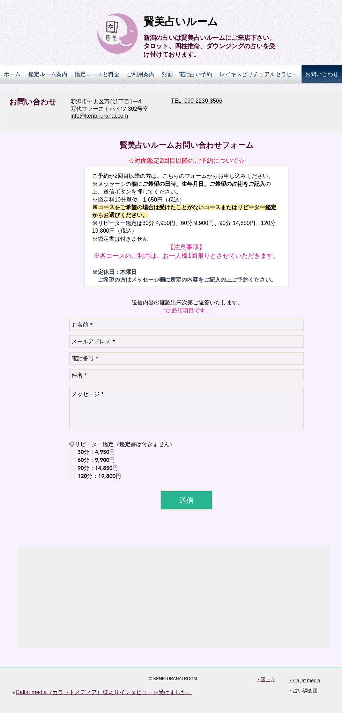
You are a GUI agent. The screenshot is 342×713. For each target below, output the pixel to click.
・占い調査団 (303, 690)
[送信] (186, 500)
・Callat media (304, 680)
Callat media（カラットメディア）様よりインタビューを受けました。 (104, 692)
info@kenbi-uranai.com (99, 116)
